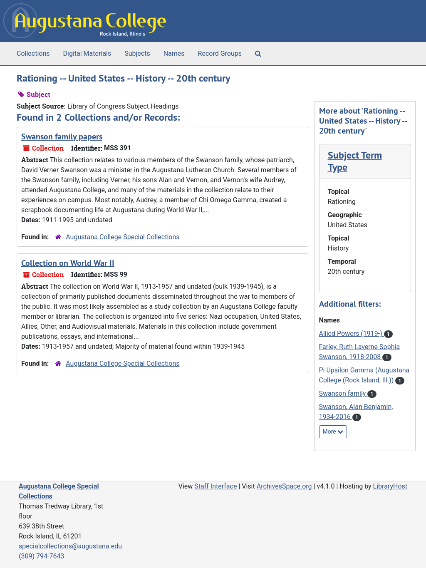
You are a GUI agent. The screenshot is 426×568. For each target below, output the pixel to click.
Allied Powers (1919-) (351, 333)
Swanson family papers (61, 136)
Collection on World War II (67, 263)
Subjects (137, 53)
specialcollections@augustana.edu (70, 546)
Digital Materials (87, 53)
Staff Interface (215, 486)
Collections (33, 53)
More (333, 431)
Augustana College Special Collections (122, 237)
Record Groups (220, 53)
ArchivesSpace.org (284, 486)
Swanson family (343, 393)
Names (174, 53)
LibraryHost (390, 486)
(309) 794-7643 (41, 556)
